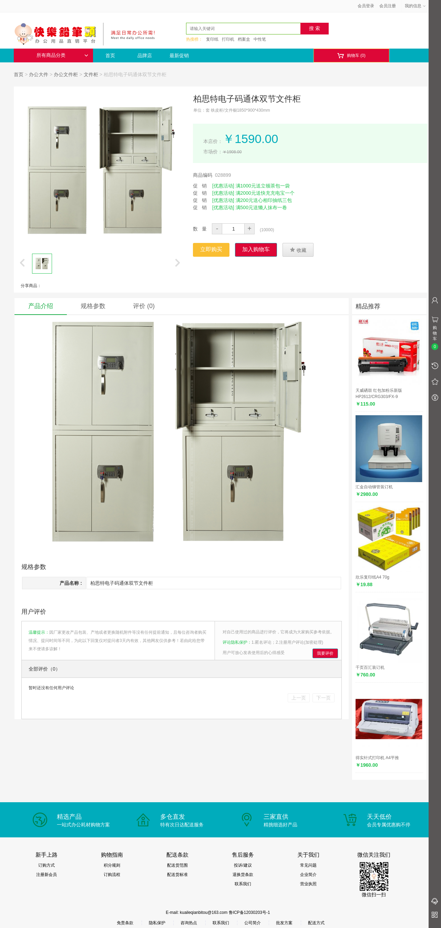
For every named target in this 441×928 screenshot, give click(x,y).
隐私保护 (157, 922)
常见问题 (308, 865)
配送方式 (316, 922)
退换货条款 (243, 874)
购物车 (351, 55)
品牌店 (144, 55)
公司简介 (252, 922)
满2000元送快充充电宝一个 (265, 193)
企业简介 (308, 874)
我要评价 (325, 653)
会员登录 (366, 5)
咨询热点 (189, 922)
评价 (144, 306)
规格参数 (93, 306)
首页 (110, 55)
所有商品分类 (62, 55)
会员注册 (387, 5)
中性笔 (260, 39)
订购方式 (46, 865)
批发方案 (284, 922)
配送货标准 (177, 874)
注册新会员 (46, 874)
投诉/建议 (243, 865)
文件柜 (91, 74)
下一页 (323, 698)
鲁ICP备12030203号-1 (249, 912)
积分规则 (112, 865)
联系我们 (243, 883)
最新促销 (179, 55)
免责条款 (125, 922)
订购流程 (112, 874)
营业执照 (308, 883)
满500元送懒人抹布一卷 (261, 207)
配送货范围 (177, 865)
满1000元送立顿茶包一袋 (263, 185)
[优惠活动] (223, 185)
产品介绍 (40, 306)
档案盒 (244, 39)
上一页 (298, 698)
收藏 (298, 250)
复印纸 (212, 39)
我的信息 (415, 5)
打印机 (228, 39)
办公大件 (38, 74)
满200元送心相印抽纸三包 (264, 200)
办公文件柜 (66, 74)
